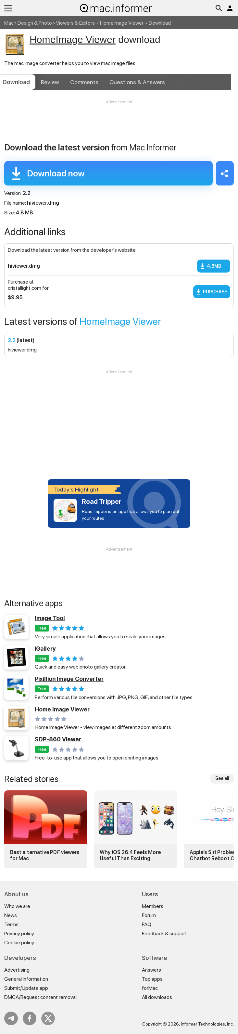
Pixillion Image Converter (69, 678)
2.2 (12, 340)
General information (26, 979)
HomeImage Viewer (122, 23)
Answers (137, 82)
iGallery (45, 648)
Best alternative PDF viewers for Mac (45, 855)
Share (225, 173)
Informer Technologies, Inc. (207, 1024)
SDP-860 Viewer (58, 739)
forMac (150, 988)
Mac (9, 23)
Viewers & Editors (75, 23)
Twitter (48, 1018)
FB (29, 1018)
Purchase (215, 291)
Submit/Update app (26, 988)
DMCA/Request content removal (40, 997)
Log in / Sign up (230, 8)
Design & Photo (35, 23)
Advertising (17, 970)
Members (152, 906)
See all (222, 778)
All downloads (157, 997)
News (10, 915)
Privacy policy (19, 933)
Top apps (152, 979)
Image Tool (50, 618)
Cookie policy (19, 942)
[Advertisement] (119, 124)
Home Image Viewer (62, 709)
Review (50, 82)
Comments (84, 82)
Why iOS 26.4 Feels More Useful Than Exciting (130, 855)
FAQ (146, 924)
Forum (149, 915)
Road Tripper (101, 501)
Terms (11, 924)
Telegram (11, 1018)
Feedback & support (164, 933)
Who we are (17, 906)
